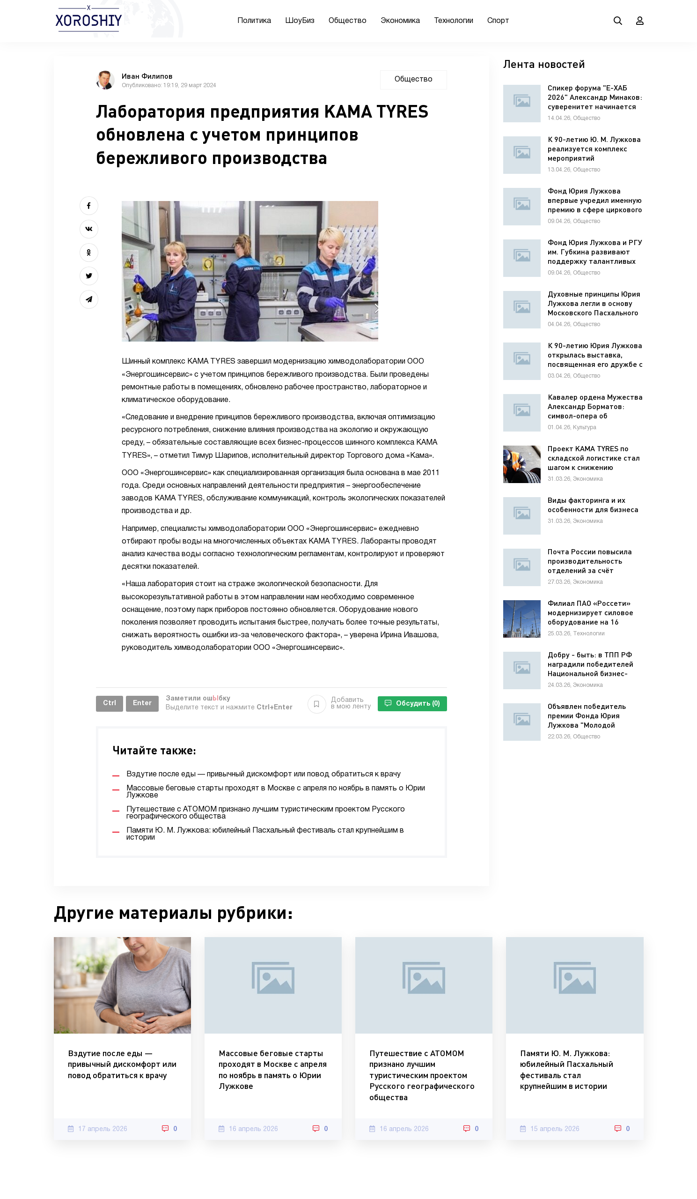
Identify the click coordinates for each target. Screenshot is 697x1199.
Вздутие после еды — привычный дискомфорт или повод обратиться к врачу (122, 1064)
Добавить (339, 703)
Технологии (453, 21)
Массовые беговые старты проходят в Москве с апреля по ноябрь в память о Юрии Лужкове (273, 1069)
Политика (254, 21)
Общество (348, 21)
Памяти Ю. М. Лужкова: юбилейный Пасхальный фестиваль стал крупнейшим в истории (566, 1069)
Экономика (400, 21)
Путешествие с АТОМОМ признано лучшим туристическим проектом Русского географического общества (422, 1075)
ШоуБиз (300, 21)
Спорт (498, 21)
